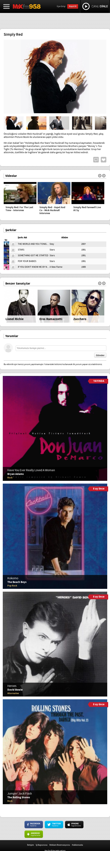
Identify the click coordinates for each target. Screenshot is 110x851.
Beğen (103, 159)
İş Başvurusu (42, 845)
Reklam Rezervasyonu (59, 845)
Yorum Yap (96, 159)
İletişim (30, 845)
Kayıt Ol (72, 6)
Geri (99, 175)
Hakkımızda (77, 845)
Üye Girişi (61, 6)
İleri (103, 175)
